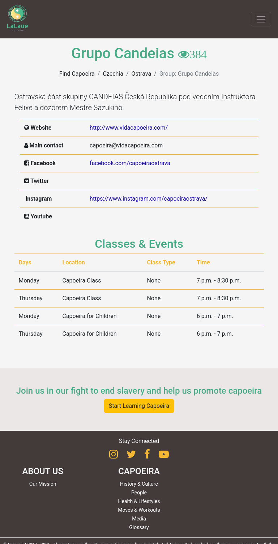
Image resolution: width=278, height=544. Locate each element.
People (139, 492)
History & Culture (139, 484)
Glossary (139, 527)
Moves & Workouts (139, 510)
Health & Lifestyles (139, 501)
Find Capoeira (77, 73)
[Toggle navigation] (261, 19)
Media (139, 519)
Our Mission (42, 484)
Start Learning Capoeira (139, 405)
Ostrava (141, 73)
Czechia (113, 73)
